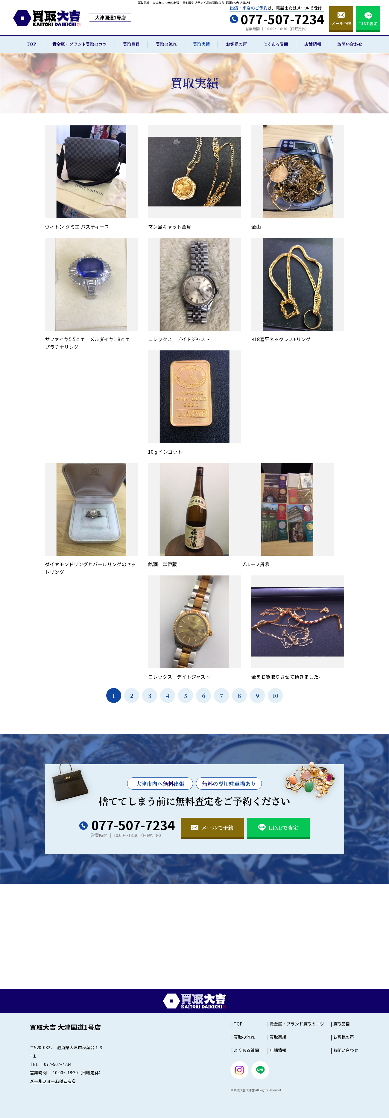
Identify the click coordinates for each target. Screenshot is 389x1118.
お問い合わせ (349, 44)
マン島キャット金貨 (169, 226)
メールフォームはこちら (53, 1081)
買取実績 (201, 44)
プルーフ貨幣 (255, 564)
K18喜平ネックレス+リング (281, 339)
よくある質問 (275, 44)
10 (275, 695)
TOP (31, 44)
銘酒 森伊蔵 (162, 564)
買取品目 (131, 44)
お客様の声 (236, 44)
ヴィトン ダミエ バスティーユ (77, 226)
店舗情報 (312, 44)
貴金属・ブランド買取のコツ (79, 44)
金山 (256, 226)
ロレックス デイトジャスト (179, 339)
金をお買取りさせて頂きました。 (287, 676)
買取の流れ (166, 44)
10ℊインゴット (165, 451)
